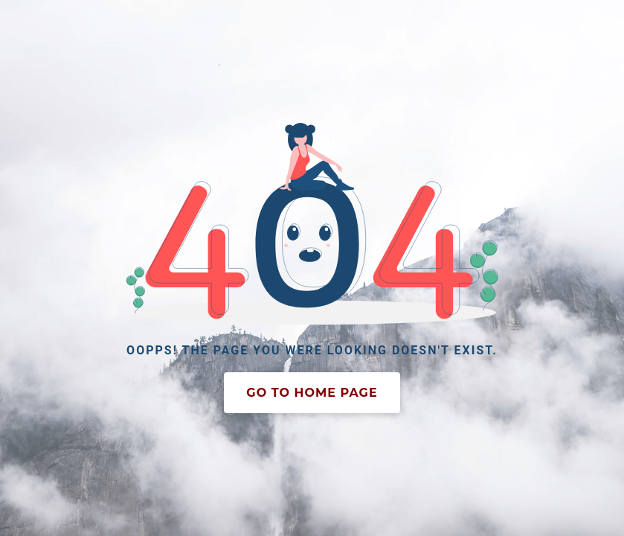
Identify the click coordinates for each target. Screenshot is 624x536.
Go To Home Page (311, 393)
